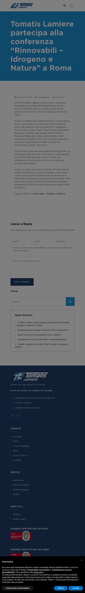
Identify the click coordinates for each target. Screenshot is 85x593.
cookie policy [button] (38, 572)
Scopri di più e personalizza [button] (17, 588)
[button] (82, 560)
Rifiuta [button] (61, 588)
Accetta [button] (76, 588)
